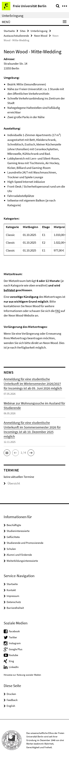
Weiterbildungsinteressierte (22, 560)
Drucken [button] (11, 694)
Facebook (14, 631)
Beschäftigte (14, 525)
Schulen (11, 549)
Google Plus (15, 649)
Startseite (9, 31)
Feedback (12, 700)
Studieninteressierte (18, 531)
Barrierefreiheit (15, 608)
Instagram (15, 643)
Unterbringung (12, 15)
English (11, 706)
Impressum (13, 596)
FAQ (57, 311)
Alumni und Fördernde (19, 554)
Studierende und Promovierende (25, 543)
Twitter (13, 637)
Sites (22, 31)
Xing (11, 661)
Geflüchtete (13, 537)
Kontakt (11, 590)
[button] (7, 452)
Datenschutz (14, 602)
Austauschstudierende (16, 35)
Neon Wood (40, 35)
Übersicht (12, 483)
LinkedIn (14, 667)
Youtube (13, 655)
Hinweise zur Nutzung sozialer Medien (22, 674)
